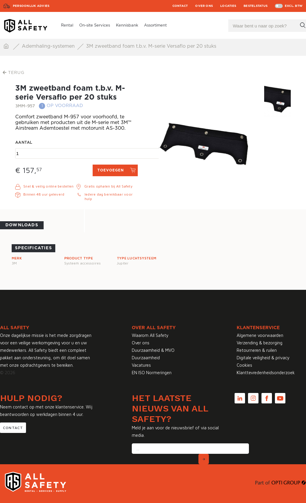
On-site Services (94, 25)
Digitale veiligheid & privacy (263, 357)
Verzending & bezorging (259, 342)
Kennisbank (127, 25)
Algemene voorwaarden (260, 335)
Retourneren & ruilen (257, 350)
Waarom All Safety (150, 335)
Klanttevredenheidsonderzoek (266, 372)
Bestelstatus (255, 5)
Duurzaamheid (146, 357)
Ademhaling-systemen (49, 46)
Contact (180, 5)
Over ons (204, 5)
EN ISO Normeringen (152, 372)
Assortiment (155, 25)
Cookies (244, 365)
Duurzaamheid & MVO (153, 350)
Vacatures (141, 365)
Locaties (228, 5)
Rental (67, 25)
